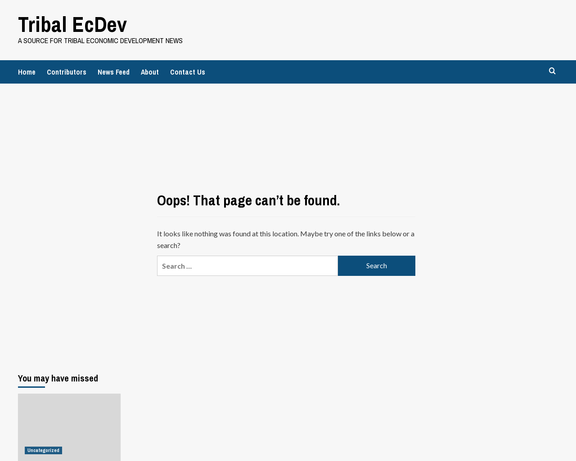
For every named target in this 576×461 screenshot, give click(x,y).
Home (27, 72)
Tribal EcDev (72, 24)
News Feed (114, 72)
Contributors (66, 72)
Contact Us (187, 72)
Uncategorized (43, 450)
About (150, 72)
